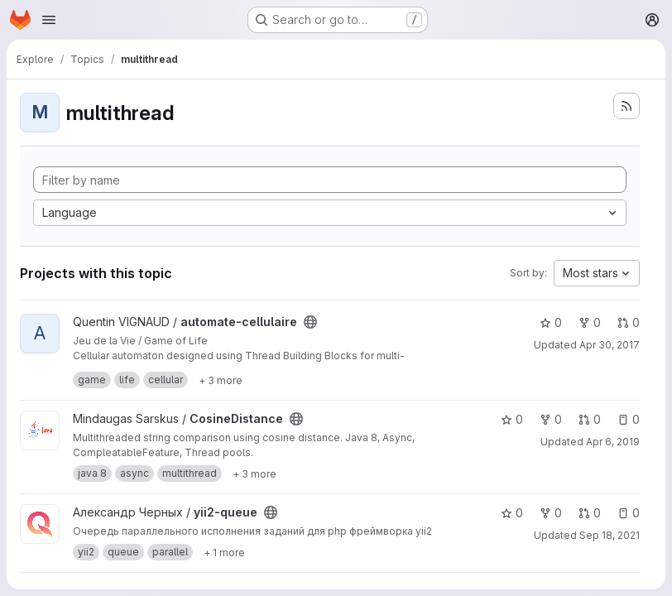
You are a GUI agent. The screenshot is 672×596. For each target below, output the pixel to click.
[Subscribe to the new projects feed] (626, 106)
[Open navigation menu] (49, 20)
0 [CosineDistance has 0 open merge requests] (589, 419)
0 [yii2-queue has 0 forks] (551, 513)
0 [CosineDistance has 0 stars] (512, 419)
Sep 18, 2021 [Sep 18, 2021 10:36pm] (609, 535)
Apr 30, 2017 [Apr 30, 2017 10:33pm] (609, 345)
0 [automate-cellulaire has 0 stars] (551, 322)
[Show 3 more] (220, 380)
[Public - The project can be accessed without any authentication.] (310, 322)
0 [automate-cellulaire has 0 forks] (589, 322)
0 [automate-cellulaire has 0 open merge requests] (628, 322)
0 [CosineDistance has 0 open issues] (628, 419)
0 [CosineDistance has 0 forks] (551, 419)
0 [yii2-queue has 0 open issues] (628, 513)
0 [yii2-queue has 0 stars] (512, 513)
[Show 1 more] (224, 552)
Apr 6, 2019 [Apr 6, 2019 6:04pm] (613, 441)
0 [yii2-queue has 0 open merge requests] (589, 513)
